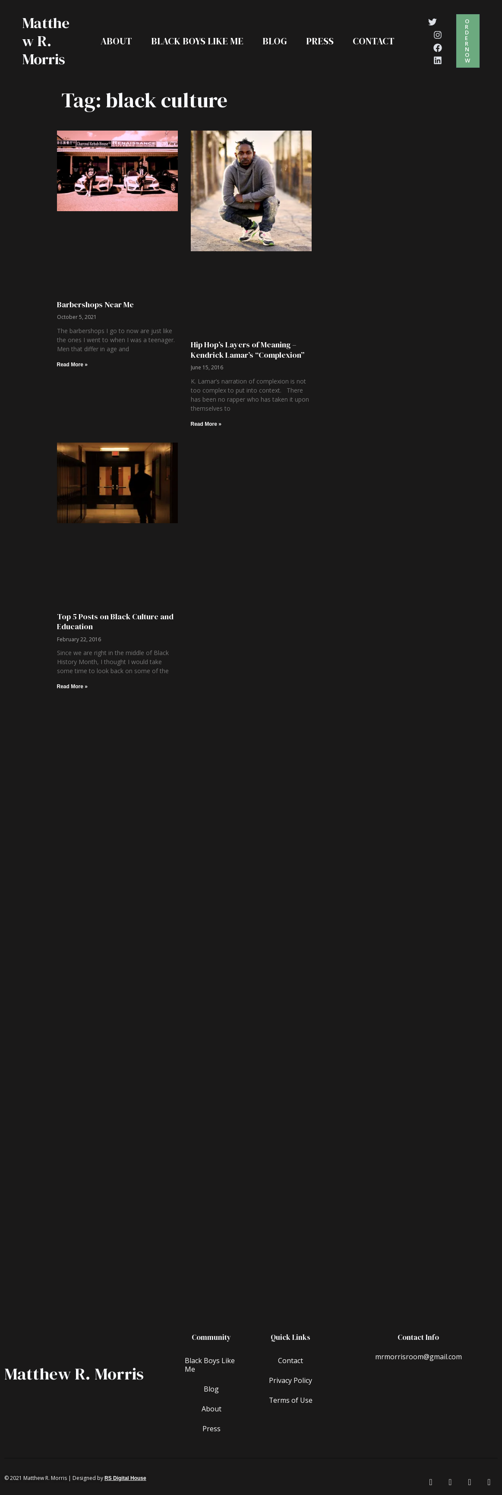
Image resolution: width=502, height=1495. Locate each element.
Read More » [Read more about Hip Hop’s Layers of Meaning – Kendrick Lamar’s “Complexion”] (206, 424)
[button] (468, 41)
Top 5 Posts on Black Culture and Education (115, 621)
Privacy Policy (290, 1380)
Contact (374, 40)
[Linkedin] (437, 60)
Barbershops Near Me (95, 304)
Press (320, 40)
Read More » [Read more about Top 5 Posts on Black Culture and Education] (72, 687)
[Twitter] (432, 22)
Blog (274, 40)
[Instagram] (437, 35)
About (116, 40)
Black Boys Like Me (197, 40)
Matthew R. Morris (45, 40)
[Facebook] (437, 48)
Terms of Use (290, 1400)
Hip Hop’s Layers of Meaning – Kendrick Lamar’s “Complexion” (247, 349)
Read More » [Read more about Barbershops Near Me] (72, 365)
